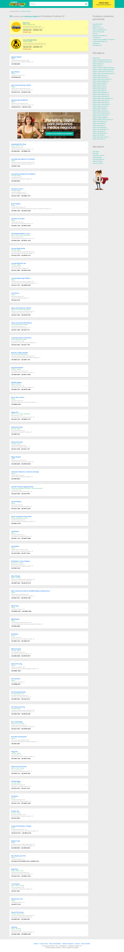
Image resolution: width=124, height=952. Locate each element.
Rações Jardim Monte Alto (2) (101, 96)
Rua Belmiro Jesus (16, 147)
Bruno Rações (16, 204)
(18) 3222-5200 (15, 345)
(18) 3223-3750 (27, 47)
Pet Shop (25, 41)
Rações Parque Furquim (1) (100, 116)
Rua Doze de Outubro (17, 814)
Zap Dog (14, 927)
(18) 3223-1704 (15, 419)
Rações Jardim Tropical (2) (100, 110)
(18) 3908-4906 (25, 848)
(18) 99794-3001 (25, 773)
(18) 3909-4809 (15, 626)
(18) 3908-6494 (15, 848)
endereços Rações (98, 163)
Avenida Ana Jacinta (16, 386)
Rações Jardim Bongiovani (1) (101, 81)
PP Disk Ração (16, 781)
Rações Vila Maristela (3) (100, 133)
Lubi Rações (15, 531)
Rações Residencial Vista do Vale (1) (103, 119)
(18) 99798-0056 (25, 729)
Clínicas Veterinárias (24, 235)
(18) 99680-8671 (16, 684)
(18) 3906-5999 (15, 374)
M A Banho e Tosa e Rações (20, 561)
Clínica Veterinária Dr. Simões (21, 308)
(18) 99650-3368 (26, 611)
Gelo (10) (95, 34)
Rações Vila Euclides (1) (99, 123)
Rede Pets (26, 23)
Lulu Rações (15, 546)
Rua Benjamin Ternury (17, 564)
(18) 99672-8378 (25, 225)
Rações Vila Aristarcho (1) (100, 121)
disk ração (95, 153)
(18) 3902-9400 (15, 934)
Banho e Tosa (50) (98, 28)
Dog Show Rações (17, 368)
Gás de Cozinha (15, 354)
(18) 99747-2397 (25, 508)
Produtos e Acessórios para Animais (103, 17)
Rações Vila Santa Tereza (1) (101, 137)
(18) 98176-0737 (16, 833)
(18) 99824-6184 (16, 404)
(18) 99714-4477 (26, 107)
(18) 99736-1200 (25, 598)
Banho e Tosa (31, 24)
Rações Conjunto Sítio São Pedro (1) (103, 71)
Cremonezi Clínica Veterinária (21, 338)
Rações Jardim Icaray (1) (99, 87)
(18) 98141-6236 (25, 374)
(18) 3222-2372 (25, 699)
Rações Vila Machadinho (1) (100, 129)
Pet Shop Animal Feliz (18, 692)
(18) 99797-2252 (25, 92)
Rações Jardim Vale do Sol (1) (101, 112)
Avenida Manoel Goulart (17, 326)
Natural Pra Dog (16, 664)
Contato (77, 943)
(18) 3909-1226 (15, 568)
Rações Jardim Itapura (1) (100, 91)
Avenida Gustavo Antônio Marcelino (20, 622)
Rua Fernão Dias (15, 415)
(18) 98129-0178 (25, 583)
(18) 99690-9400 (25, 934)
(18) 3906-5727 (25, 641)
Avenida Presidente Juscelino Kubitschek (34, 43)
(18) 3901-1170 (15, 538)
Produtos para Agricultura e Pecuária (21, 488)
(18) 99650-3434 (16, 611)
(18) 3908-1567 (15, 434)
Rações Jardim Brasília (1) (100, 83)
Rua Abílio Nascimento (17, 520)
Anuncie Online (85, 943)
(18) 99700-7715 (37, 47)
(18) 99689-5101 (25, 151)
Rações (25, 24)
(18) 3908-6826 (15, 64)
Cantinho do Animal (17, 219)
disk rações (96, 151)
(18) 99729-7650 (25, 211)
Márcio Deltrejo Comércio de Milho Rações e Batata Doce (30, 591)
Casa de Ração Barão (30, 40)
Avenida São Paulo (16, 222)
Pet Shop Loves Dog (18, 707)
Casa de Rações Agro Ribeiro (20, 278)
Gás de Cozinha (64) (98, 32)
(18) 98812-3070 (16, 523)
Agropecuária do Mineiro (19, 100)
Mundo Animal (16, 649)
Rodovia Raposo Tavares (18, 475)
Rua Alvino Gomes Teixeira (18, 103)
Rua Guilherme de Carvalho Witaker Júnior (22, 844)
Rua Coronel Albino (16, 341)
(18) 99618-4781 (26, 833)
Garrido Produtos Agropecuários (22, 487)
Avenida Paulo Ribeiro (17, 667)
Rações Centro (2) (98, 65)
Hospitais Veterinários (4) (100, 35)
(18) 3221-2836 (15, 270)
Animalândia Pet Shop (18, 144)
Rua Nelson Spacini (16, 400)
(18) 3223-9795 (25, 493)
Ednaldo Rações (16, 382)
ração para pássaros (98, 159)
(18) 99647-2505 (25, 803)
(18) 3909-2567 (15, 919)
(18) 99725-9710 (16, 107)
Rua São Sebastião (16, 237)
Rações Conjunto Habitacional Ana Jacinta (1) (105, 67)
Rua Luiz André (15, 930)
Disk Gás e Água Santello (19, 353)
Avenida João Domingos (17, 207)
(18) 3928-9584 (15, 181)
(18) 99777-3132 (16, 904)
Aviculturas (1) (97, 26)
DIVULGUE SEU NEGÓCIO (103, 4)
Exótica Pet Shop (17, 427)
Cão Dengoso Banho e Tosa (20, 233)
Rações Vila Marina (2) (99, 131)
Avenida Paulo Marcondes (18, 725)
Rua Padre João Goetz (17, 652)
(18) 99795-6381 (25, 714)
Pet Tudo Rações (17, 722)
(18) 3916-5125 (15, 92)
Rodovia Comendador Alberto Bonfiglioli (21, 579)
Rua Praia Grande (16, 505)
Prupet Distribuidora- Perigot (21, 826)
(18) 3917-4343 (25, 553)
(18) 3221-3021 (15, 891)
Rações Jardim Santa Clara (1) (101, 100)
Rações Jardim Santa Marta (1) (101, 104)
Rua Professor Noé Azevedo (18, 371)
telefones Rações (98, 161)
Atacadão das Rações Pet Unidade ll (23, 174)
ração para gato (97, 157)
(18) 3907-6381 (15, 743)
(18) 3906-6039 (15, 464)
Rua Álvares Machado (17, 534)
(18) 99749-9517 (25, 656)
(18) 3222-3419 (27, 30)
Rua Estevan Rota (16, 755)
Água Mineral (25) (98, 24)
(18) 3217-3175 (15, 285)
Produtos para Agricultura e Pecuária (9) (104, 39)
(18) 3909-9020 (15, 479)
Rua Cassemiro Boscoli (17, 430)
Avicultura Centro (17, 189)
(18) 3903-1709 (15, 225)
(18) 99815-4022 (25, 758)
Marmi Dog (14, 606)
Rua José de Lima (15, 637)
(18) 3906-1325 (15, 641)
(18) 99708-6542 (16, 77)
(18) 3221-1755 (25, 345)
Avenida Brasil (15, 177)
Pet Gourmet (15, 679)
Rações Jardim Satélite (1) (100, 108)
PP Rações (14, 796)
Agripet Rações (16, 57)
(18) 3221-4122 (25, 788)
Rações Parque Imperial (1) (100, 118)
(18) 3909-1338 (15, 758)
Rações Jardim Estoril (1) (100, 85)
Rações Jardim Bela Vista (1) (101, 77)
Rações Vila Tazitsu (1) (99, 139)
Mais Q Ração (15, 576)
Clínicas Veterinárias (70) (99, 30)
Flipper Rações (16, 457)
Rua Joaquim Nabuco (16, 296)
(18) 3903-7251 (15, 598)
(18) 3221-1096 (15, 330)
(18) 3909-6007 (15, 151)
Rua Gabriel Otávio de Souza (19, 695)
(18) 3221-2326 (15, 315)
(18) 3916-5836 (15, 553)
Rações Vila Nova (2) (98, 135)
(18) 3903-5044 (15, 240)
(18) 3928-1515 (15, 773)
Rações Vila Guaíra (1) (99, 125)
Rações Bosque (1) (98, 64)
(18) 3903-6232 (15, 699)
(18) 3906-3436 (15, 714)
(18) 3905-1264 (15, 211)
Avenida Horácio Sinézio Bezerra (20, 88)
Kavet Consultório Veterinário (21, 516)
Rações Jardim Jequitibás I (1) (101, 92)
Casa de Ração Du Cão (18, 263)
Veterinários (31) (97, 45)
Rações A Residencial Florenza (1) (102, 60)
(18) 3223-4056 (15, 493)
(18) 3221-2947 (15, 196)
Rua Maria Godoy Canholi (18, 460)
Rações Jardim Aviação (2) (100, 75)
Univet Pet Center (17, 912)
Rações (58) (96, 43)
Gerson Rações (16, 502)
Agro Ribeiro (15, 72)
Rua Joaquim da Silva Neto (18, 829)
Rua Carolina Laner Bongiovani (19, 740)
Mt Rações (14, 634)
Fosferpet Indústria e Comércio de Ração (25, 472)
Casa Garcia (15, 293)
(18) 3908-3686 (15, 656)
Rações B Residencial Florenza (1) (102, 62)
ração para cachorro (98, 155)
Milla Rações (15, 619)
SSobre (36, 943)
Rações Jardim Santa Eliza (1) (101, 102)
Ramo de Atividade (55, 943)
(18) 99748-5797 (25, 315)
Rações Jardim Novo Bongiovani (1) (103, 98)
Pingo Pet (14, 752)
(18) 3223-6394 (15, 818)
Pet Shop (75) (96, 37)
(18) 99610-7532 (37, 30)
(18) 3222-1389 (15, 508)
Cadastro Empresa (67, 943)
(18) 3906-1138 (25, 359)
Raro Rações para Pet (18, 856)
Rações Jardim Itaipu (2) (99, 89)
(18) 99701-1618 (25, 240)
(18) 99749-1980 (25, 389)
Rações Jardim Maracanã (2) (101, 94)
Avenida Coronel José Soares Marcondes (22, 311)
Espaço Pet (15, 412)
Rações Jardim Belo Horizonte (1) (102, 79)
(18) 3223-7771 (25, 330)
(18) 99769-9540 (25, 464)
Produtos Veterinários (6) (100, 41)
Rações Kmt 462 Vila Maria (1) (101, 114)
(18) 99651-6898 (25, 538)
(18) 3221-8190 (15, 449)
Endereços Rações (26, 11)
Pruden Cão (15, 811)
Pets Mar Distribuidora (19, 737)
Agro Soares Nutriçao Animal (21, 85)
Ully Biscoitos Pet (17, 899)
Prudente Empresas (14, 11)
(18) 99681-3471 (25, 196)
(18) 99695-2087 (25, 285)
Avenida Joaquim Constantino (19, 60)
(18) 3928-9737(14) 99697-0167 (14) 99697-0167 (25, 861)
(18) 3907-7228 (15, 166)
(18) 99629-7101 (25, 419)
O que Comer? (43, 943)
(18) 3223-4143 (15, 300)
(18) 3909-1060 (15, 583)
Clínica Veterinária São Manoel (21, 323)
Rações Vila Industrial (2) (100, 127)
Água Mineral (24, 354)
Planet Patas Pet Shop (18, 766)
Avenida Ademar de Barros (18, 549)
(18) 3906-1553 (15, 389)
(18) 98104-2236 (25, 270)
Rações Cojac (15, 841)
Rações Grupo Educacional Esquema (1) (104, 73)
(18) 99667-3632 (16, 671)
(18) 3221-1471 (25, 449)
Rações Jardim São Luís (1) (100, 106)
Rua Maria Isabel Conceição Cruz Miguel (21, 281)
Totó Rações (15, 884)
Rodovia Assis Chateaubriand (19, 594)
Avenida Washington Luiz (18, 192)
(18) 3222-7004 (15, 729)
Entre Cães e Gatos (17, 397)
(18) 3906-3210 (15, 359)
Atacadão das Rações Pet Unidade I (23, 159)
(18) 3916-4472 (15, 788)
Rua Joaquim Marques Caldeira (31, 26)
